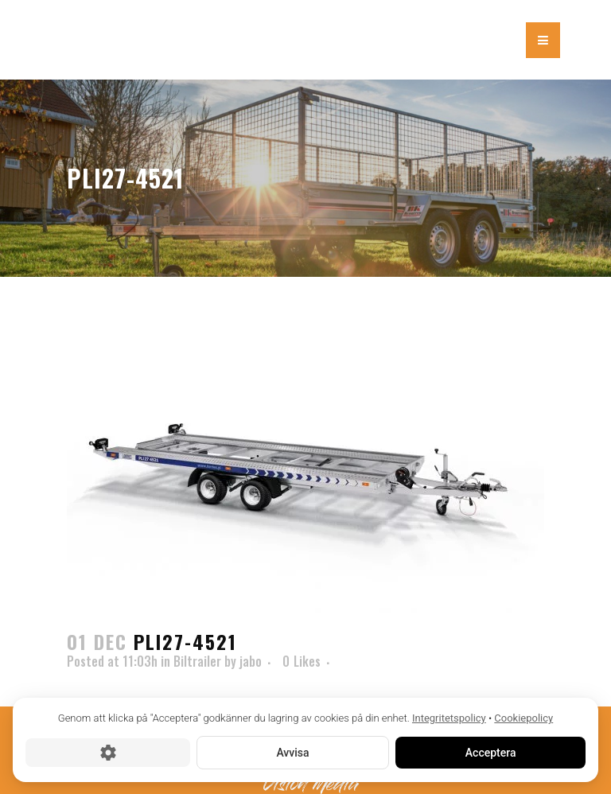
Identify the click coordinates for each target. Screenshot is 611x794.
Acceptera (490, 751)
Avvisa (292, 751)
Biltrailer (197, 661)
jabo (250, 661)
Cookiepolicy (523, 718)
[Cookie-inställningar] (107, 752)
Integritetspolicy (449, 718)
